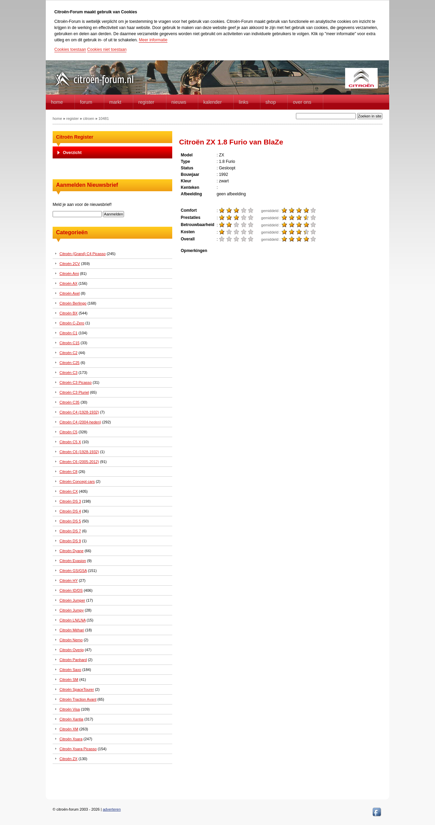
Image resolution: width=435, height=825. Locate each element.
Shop (271, 102)
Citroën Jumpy (71, 610)
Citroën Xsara (70, 739)
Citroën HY (68, 580)
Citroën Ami (69, 273)
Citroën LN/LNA (72, 620)
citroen (88, 118)
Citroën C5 (68, 432)
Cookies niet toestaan (106, 49)
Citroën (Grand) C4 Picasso (82, 254)
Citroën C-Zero (71, 323)
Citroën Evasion (72, 561)
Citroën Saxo (70, 670)
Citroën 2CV (69, 264)
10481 (103, 118)
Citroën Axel (69, 293)
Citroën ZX (68, 759)
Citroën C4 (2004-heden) (80, 422)
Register (146, 102)
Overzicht (72, 152)
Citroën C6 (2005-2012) (79, 462)
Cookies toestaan (70, 49)
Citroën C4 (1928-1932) (79, 412)
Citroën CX (68, 491)
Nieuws (179, 102)
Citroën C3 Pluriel (74, 392)
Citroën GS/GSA (73, 571)
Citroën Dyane (71, 551)
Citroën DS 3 (70, 501)
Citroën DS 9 (70, 541)
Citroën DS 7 (70, 531)
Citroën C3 (68, 372)
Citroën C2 (68, 353)
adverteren (112, 809)
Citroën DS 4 (70, 511)
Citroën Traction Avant (77, 699)
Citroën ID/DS (71, 590)
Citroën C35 (69, 402)
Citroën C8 (68, 472)
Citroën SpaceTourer (76, 689)
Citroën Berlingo (72, 303)
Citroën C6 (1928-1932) (79, 452)
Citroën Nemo (71, 640)
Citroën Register (74, 137)
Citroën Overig (71, 650)
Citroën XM (68, 729)
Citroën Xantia (71, 719)
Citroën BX (68, 313)
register (72, 118)
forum (86, 102)
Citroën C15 (69, 343)
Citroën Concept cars (77, 481)
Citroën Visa (69, 709)
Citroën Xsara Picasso (78, 749)
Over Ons (302, 102)
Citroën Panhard (73, 660)
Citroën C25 (69, 363)
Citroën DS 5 (70, 521)
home (57, 102)
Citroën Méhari (71, 630)
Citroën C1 (68, 333)
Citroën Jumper (72, 600)
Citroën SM (68, 679)
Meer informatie (153, 40)
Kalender (212, 102)
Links (243, 102)
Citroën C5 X (70, 442)
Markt (115, 102)
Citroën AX (68, 283)
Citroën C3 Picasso (75, 382)
